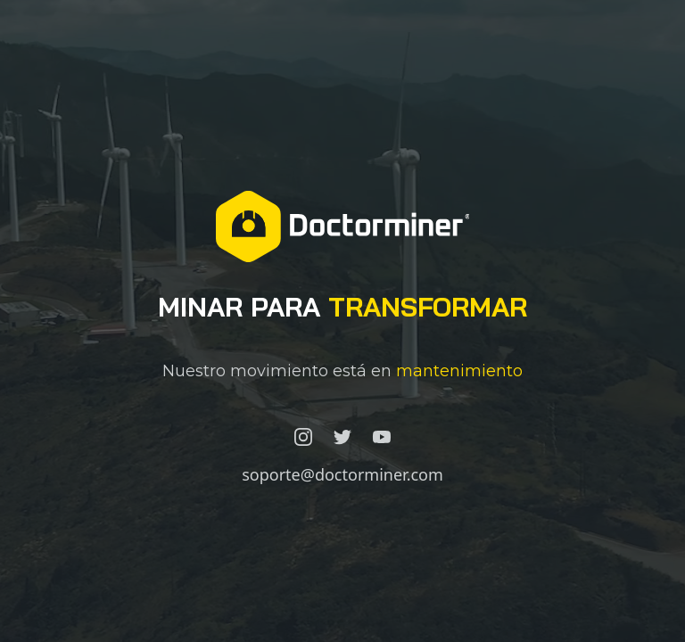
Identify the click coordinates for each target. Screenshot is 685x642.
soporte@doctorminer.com (342, 474)
